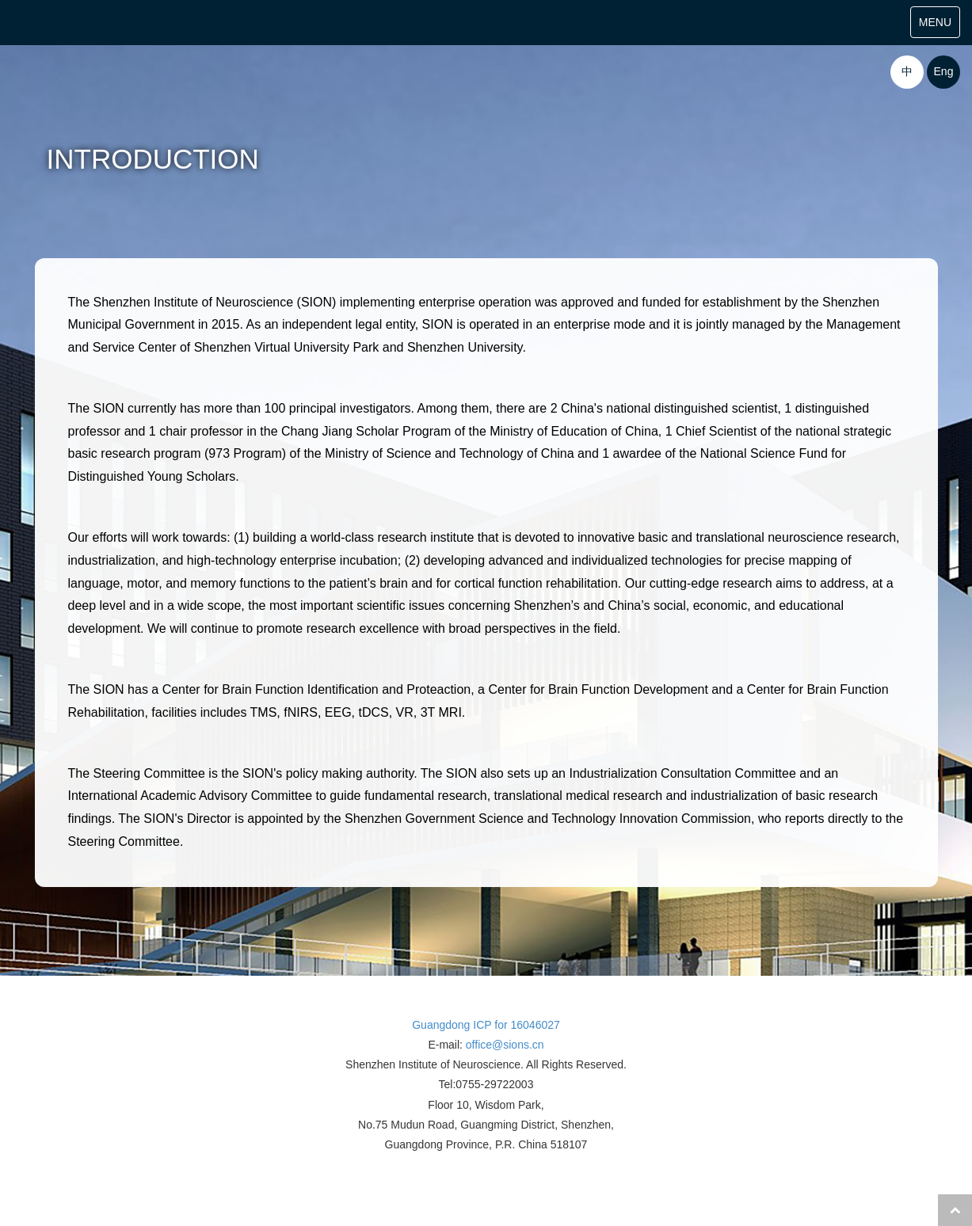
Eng (944, 71)
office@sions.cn (505, 1044)
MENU (939, 25)
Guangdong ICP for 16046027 (486, 1024)
